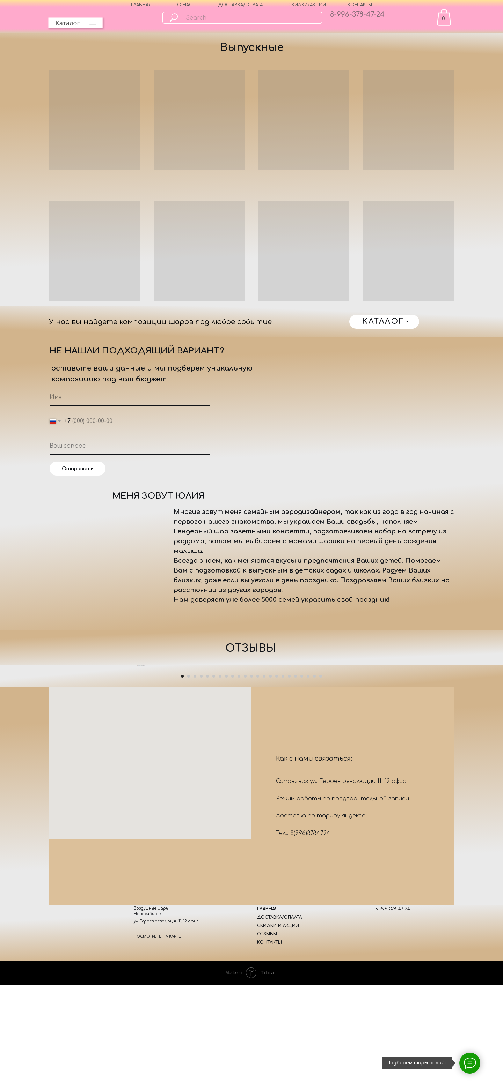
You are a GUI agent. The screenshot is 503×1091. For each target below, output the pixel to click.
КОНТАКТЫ (360, 4)
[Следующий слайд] (367, 761)
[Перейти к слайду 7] (220, 867)
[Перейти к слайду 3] (195, 867)
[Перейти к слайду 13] (257, 867)
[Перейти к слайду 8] (226, 867)
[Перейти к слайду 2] (188, 867)
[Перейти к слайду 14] (264, 867)
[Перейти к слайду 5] (207, 867)
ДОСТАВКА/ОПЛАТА (240, 4)
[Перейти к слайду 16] (276, 867)
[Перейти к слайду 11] (245, 867)
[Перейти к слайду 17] (283, 867)
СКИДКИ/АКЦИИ (307, 4)
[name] (130, 397)
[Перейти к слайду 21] (308, 867)
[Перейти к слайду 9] (232, 867)
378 (311, 1025)
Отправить (78, 468)
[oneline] (130, 446)
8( (292, 1025)
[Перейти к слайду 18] (289, 867)
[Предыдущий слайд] (136, 761)
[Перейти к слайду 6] (213, 867)
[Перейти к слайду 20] (301, 867)
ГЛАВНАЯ (141, 4)
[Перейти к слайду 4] (201, 867)
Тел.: (283, 1025)
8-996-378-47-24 (357, 14)
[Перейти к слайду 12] (251, 867)
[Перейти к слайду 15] (270, 867)
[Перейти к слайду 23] (320, 867)
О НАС (184, 4)
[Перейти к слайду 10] (239, 867)
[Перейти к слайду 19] (295, 867)
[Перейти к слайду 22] (314, 867)
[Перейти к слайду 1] (182, 867)
